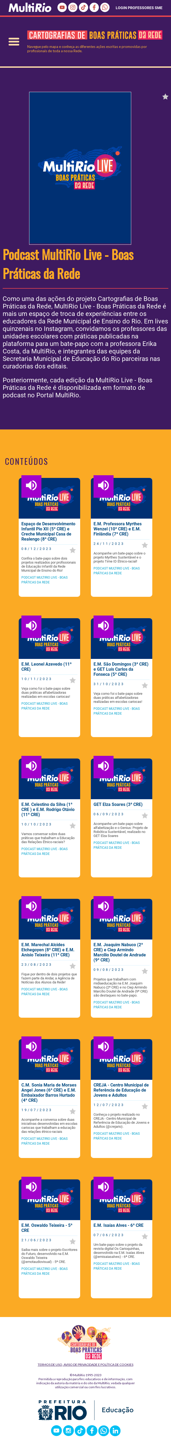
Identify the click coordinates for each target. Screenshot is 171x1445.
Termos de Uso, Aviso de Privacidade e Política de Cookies (85, 1365)
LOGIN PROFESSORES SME (139, 8)
